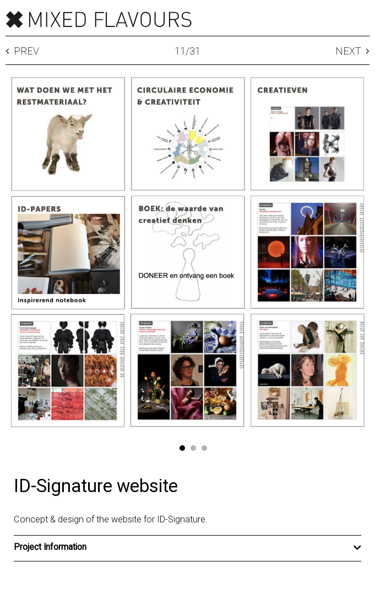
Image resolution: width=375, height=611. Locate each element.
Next (352, 51)
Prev (22, 51)
